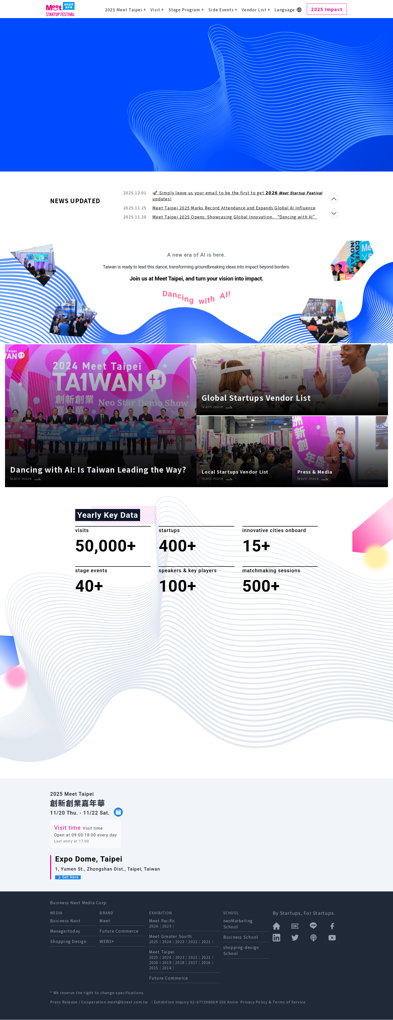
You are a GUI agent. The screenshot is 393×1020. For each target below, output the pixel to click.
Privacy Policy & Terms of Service (273, 1002)
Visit (155, 10)
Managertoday (65, 931)
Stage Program (184, 10)
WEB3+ (107, 941)
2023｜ (168, 926)
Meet (105, 921)
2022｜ (194, 941)
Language (284, 10)
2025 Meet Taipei (123, 10)
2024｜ (155, 926)
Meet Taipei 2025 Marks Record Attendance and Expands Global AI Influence (234, 208)
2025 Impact (327, 9)
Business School (240, 937)
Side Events (221, 10)
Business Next (65, 921)
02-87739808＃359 (208, 1002)
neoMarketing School (238, 924)
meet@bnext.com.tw (127, 1002)
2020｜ (155, 962)
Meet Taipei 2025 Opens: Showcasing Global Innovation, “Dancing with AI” (234, 217)
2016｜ (208, 962)
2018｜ (181, 962)
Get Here (68, 878)
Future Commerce (119, 931)
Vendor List (254, 10)
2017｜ (194, 962)
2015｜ (155, 968)
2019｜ (168, 962)
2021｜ (208, 941)
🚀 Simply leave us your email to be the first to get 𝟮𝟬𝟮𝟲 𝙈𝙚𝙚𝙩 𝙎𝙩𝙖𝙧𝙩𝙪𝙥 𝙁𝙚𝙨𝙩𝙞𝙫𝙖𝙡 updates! (237, 196)
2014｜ (168, 968)
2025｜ (155, 941)
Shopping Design (68, 941)
